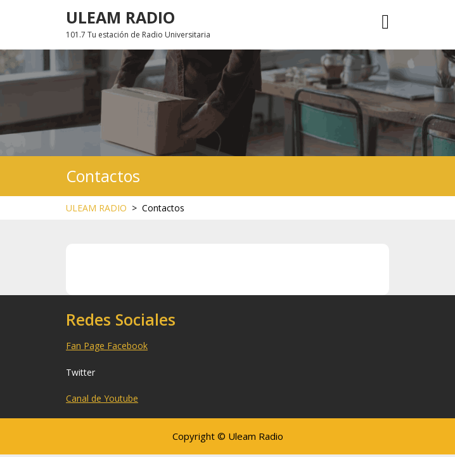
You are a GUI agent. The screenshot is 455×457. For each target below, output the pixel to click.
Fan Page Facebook (107, 346)
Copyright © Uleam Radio (227, 436)
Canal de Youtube (102, 398)
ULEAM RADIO (120, 17)
